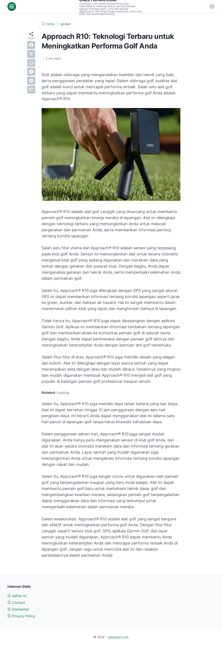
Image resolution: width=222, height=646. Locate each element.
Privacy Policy (21, 616)
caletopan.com (118, 637)
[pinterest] (31, 81)
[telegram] (31, 72)
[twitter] (31, 54)
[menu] (11, 6)
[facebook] (31, 45)
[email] (31, 89)
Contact (16, 602)
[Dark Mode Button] (212, 6)
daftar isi (16, 596)
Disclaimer (18, 609)
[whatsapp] (31, 63)
